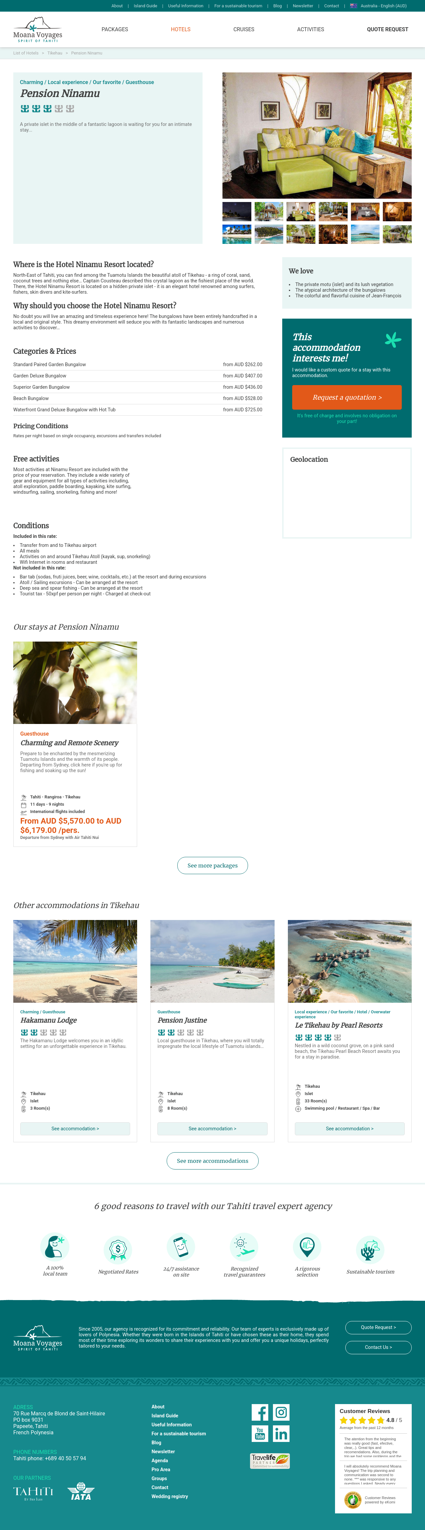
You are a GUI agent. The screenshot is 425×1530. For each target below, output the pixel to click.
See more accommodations (212, 1161)
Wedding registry (169, 1496)
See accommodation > (75, 1129)
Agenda (159, 1461)
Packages (115, 29)
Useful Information (186, 5)
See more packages (213, 865)
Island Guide (145, 5)
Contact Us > (378, 1347)
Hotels (181, 29)
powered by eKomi (380, 1500)
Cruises (243, 29)
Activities (310, 29)
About (117, 5)
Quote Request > (378, 1327)
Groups (159, 1478)
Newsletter (303, 5)
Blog (277, 5)
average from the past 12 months (366, 1428)
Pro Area (160, 1470)
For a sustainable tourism (238, 5)
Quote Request (387, 29)
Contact (331, 5)
